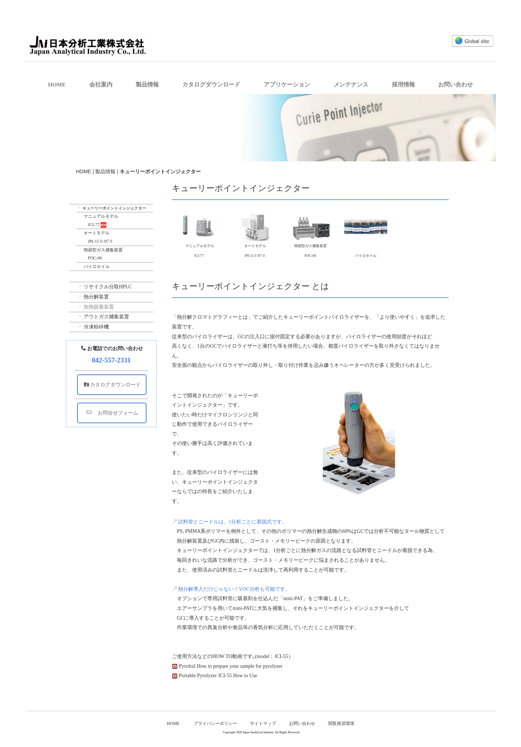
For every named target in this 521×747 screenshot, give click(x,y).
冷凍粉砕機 (93, 327)
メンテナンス (351, 84)
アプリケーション (287, 84)
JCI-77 (199, 256)
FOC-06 (310, 256)
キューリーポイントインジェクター (111, 208)
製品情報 (147, 84)
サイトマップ (263, 723)
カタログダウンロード (211, 84)
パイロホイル (366, 256)
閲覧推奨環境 (341, 723)
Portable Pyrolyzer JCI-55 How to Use (214, 675)
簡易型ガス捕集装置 (310, 246)
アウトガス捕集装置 (103, 316)
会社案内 (101, 84)
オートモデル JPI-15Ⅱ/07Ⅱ (98, 237)
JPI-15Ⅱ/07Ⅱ (254, 256)
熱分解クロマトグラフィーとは (212, 317)
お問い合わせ (455, 84)
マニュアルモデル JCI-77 (101, 220)
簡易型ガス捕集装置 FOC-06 (103, 254)
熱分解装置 (93, 297)
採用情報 (403, 84)
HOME (57, 84)
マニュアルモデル (199, 246)
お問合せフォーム (114, 413)
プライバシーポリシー (215, 723)
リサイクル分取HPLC (104, 286)
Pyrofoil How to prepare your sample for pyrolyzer (227, 666)
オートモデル (255, 246)
